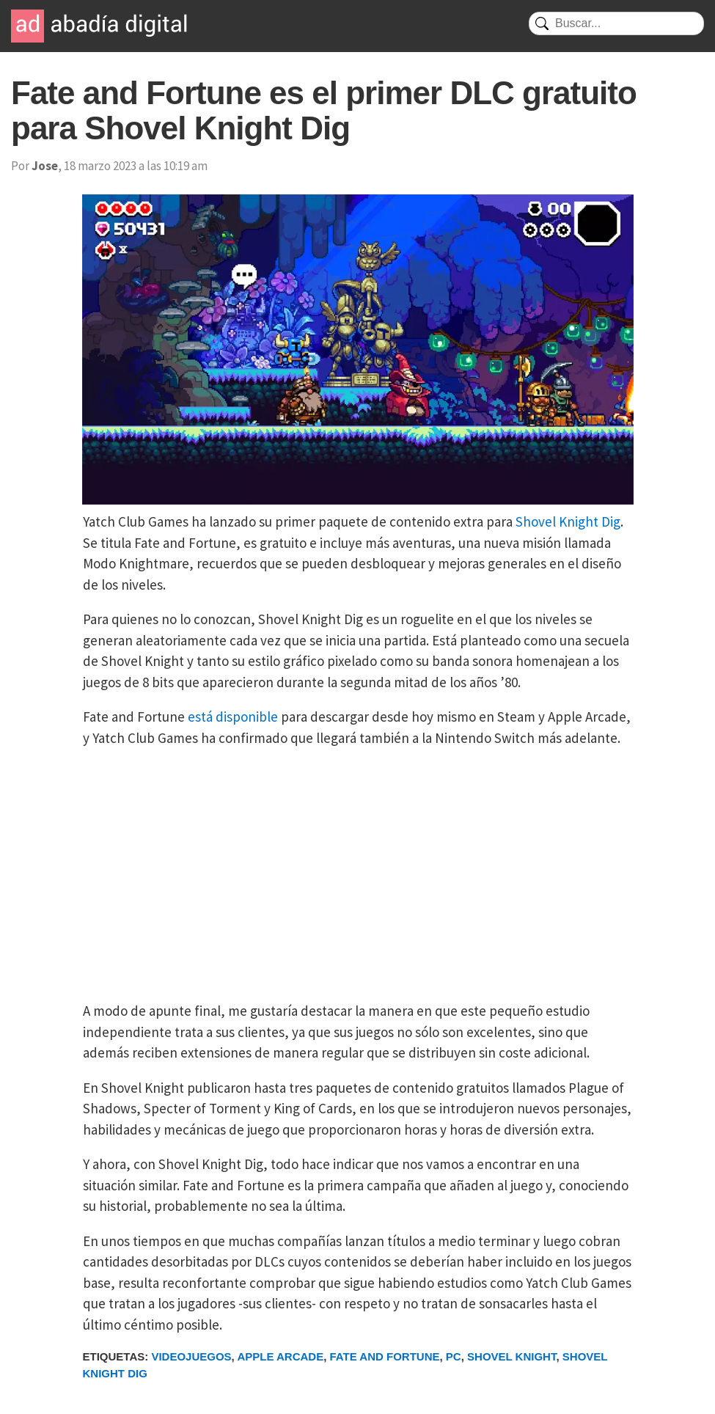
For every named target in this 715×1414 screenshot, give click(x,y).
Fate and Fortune (385, 1356)
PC (453, 1356)
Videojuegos (191, 1356)
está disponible (233, 716)
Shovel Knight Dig (568, 521)
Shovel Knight (511, 1356)
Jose (45, 166)
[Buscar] (616, 23)
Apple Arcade (280, 1356)
